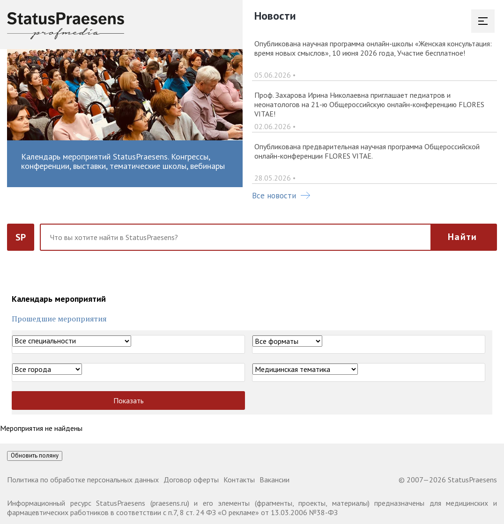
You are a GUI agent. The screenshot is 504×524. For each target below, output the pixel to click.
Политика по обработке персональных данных (83, 479)
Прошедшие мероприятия (59, 318)
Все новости (281, 195)
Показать (128, 400)
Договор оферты (191, 479)
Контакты (239, 479)
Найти (462, 237)
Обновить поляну (35, 455)
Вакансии (274, 479)
